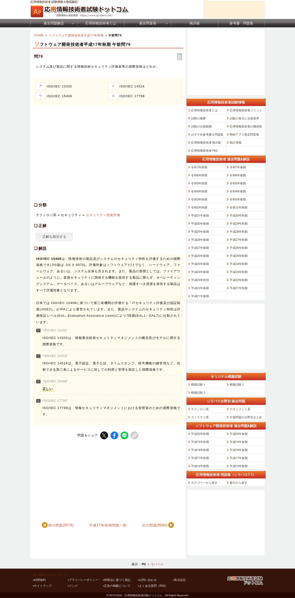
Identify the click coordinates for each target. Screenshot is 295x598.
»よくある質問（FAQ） (153, 586)
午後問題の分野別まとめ (246, 417)
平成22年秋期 (239, 280)
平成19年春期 (239, 442)
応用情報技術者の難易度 (246, 126)
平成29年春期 (200, 231)
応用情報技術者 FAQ (204, 150)
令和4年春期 (238, 191)
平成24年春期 (200, 272)
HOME (39, 35)
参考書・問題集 (241, 23)
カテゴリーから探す (204, 482)
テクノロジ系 (200, 409)
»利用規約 (39, 580)
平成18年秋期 (200, 450)
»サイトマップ (42, 586)
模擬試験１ (198, 384)
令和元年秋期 (238, 207)
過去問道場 (147, 23)
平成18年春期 (239, 450)
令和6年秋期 (199, 175)
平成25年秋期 (239, 256)
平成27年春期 (200, 248)
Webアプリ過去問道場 (244, 134)
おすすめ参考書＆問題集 (207, 134)
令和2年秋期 (199, 207)
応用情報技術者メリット (246, 110)
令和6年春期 (238, 175)
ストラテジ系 (200, 417)
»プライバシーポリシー (83, 580)
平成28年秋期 (239, 231)
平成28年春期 (200, 239)
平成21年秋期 (239, 288)
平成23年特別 (200, 280)
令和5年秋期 (199, 183)
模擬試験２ (237, 384)
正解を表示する (54, 237)
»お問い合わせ (147, 580)
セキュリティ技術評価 (103, 215)
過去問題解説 (54, 23)
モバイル (157, 564)
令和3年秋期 (199, 199)
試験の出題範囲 (201, 126)
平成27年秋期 (239, 239)
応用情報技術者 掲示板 (206, 142)
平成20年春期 (239, 434)
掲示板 (194, 23)
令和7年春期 (238, 167)
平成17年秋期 (200, 458)
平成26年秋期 (239, 248)
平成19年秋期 (200, 442)
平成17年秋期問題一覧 (108, 525)
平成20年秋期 (200, 434)
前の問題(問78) (61, 525)
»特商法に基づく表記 (117, 580)
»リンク (73, 586)
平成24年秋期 (239, 264)
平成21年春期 (200, 296)
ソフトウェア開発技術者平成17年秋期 (76, 35)
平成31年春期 (200, 215)
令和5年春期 (238, 183)
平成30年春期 (200, 223)
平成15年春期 (239, 466)
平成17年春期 (239, 458)
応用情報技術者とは (100, 23)
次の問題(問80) (155, 525)
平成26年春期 (200, 256)
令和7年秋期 (199, 167)
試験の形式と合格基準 (244, 118)
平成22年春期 (200, 288)
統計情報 (235, 142)
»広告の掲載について (117, 586)
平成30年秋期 (239, 215)
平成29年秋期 (239, 223)
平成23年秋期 (239, 272)
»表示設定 (179, 580)
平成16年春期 (200, 466)
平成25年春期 (200, 264)
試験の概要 (198, 118)
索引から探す (238, 482)
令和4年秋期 (199, 191)
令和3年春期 (238, 199)
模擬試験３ (198, 392)
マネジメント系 (240, 409)
